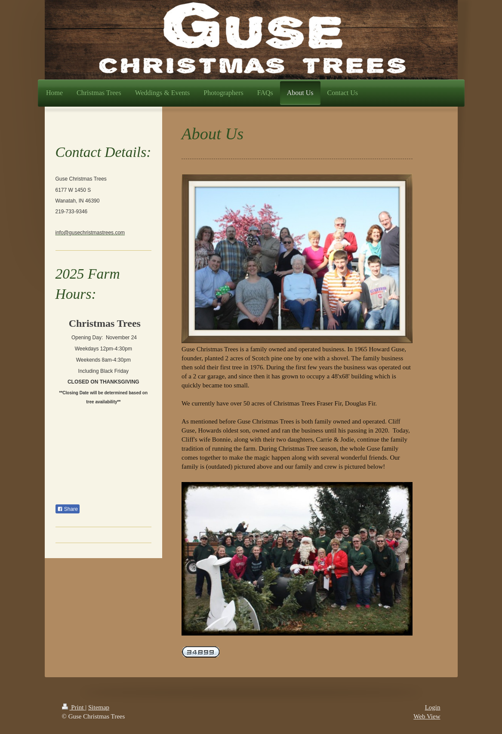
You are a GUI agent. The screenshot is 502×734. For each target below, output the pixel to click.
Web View (426, 716)
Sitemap (98, 707)
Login (432, 707)
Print (74, 707)
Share (67, 509)
